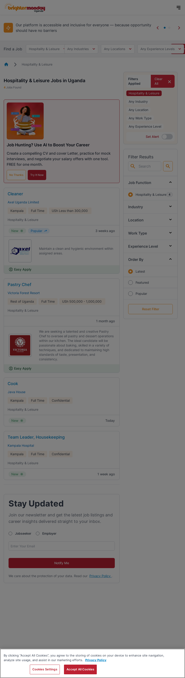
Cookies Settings (44, 669)
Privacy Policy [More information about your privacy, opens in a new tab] (95, 660)
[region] (92, 663)
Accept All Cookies (80, 669)
